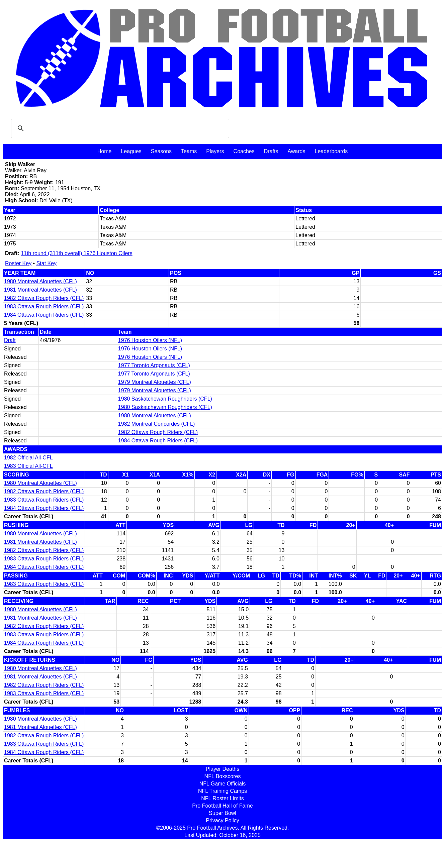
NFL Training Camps (222, 791)
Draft (10, 340)
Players (215, 151)
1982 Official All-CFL (28, 457)
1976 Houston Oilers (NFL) (150, 340)
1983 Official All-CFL (28, 466)
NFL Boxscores (222, 776)
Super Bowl (222, 813)
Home (104, 151)
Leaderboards (331, 151)
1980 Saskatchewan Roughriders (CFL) (165, 399)
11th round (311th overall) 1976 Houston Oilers (76, 253)
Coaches (244, 151)
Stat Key (46, 263)
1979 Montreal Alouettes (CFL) (154, 382)
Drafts (271, 151)
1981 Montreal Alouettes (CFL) (40, 290)
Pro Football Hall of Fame (222, 806)
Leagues (131, 151)
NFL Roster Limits (222, 798)
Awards (296, 151)
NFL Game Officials (222, 783)
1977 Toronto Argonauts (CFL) (154, 365)
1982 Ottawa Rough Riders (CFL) (44, 298)
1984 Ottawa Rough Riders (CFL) (44, 315)
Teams (189, 151)
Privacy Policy (222, 820)
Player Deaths (223, 769)
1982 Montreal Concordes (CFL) (156, 424)
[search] (119, 128)
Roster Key (18, 263)
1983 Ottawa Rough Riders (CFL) (44, 306)
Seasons (161, 151)
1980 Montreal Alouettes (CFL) (40, 281)
